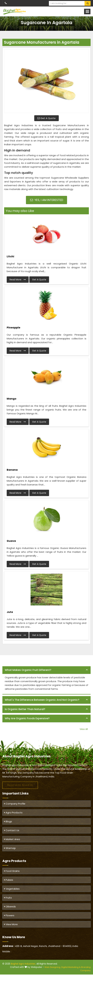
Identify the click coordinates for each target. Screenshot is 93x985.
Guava (11, 541)
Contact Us (11, 830)
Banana (12, 470)
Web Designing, (52, 967)
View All (84, 729)
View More (11, 924)
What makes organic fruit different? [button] (28, 670)
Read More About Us (20, 785)
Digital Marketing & (71, 967)
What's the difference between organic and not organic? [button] (42, 700)
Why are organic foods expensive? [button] (27, 718)
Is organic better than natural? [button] (25, 709)
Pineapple (13, 327)
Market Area (12, 839)
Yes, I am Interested (46, 200)
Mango (11, 399)
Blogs (8, 821)
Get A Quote (46, 118)
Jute (10, 612)
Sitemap (10, 848)
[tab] (46, 670)
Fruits (8, 897)
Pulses (8, 879)
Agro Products (13, 812)
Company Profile (14, 803)
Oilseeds (10, 906)
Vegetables (12, 888)
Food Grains (12, 871)
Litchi (10, 256)
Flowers (9, 915)
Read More (18, 279)
